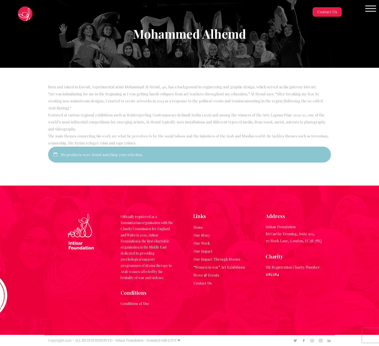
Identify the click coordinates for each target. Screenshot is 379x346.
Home (198, 227)
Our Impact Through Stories (217, 259)
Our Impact (203, 251)
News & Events (206, 275)
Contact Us (327, 11)
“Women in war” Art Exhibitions (219, 267)
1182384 (272, 274)
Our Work (202, 243)
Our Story (202, 235)
